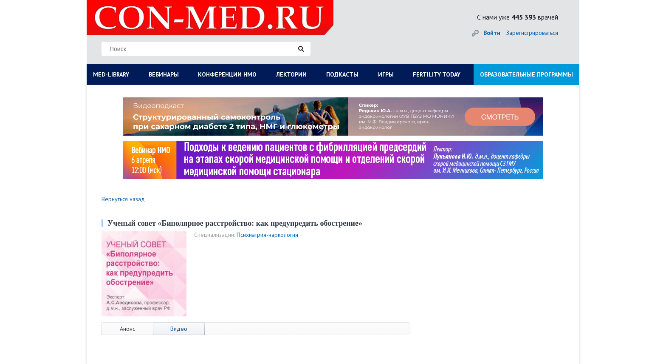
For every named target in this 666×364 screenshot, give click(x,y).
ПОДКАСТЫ (342, 74)
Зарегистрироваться (532, 33)
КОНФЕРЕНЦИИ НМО (227, 74)
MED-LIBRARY (111, 74)
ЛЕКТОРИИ (291, 74)
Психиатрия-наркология (267, 235)
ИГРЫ (386, 74)
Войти (491, 33)
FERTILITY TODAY (436, 74)
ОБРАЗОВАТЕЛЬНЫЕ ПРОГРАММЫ (526, 74)
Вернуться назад (123, 199)
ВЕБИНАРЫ (164, 74)
